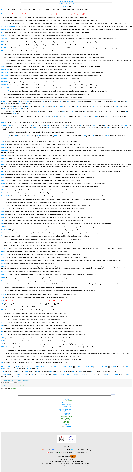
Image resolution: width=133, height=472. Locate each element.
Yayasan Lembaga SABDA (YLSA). (60, 461)
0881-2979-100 (52, 465)
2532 (59, 101)
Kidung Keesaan (66, 406)
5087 (42, 101)
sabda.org (85, 465)
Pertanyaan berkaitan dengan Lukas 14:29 (16, 381)
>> (72, 6)
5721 (129, 127)
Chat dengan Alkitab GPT (19, 385)
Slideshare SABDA (80, 452)
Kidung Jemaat (66, 408)
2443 (28, 101)
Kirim (20, 382)
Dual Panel (66, 426)
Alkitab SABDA (14, 388)
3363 (9, 367)
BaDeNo (66, 421)
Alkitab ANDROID (66, 401)
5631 (48, 125)
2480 (77, 101)
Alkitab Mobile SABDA (66, 1)
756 (6, 103)
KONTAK (59, 456)
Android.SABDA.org (66, 418)
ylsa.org (78, 465)
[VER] (60, 3)
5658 (20, 127)
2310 (51, 101)
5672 (93, 127)
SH (68, 397)
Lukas (64, 6)
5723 (126, 125)
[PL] (69, 3)
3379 (19, 101)
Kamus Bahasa (66, 404)
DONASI (73, 456)
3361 (67, 101)
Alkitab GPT (15, 389)
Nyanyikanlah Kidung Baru (66, 409)
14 (68, 6)
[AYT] (65, 3)
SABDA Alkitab (52, 452)
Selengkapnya (86, 450)
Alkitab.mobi (66, 413)
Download (66, 399)
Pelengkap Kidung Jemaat (66, 411)
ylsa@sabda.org (66, 465)
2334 (127, 101)
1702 (19, 103)
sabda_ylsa (46, 450)
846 (26, 103)
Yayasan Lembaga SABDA (61, 450)
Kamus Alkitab (66, 403)
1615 (93, 101)
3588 (115, 101)
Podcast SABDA (66, 452)
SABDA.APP (66, 419)
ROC (75, 397)
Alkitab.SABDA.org (66, 416)
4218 (26, 371)
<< (61, 6)
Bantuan (66, 424)
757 (59, 137)
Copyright (66, 414)
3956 (103, 101)
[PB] (73, 3)
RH (72, 397)
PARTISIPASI (65, 456)
